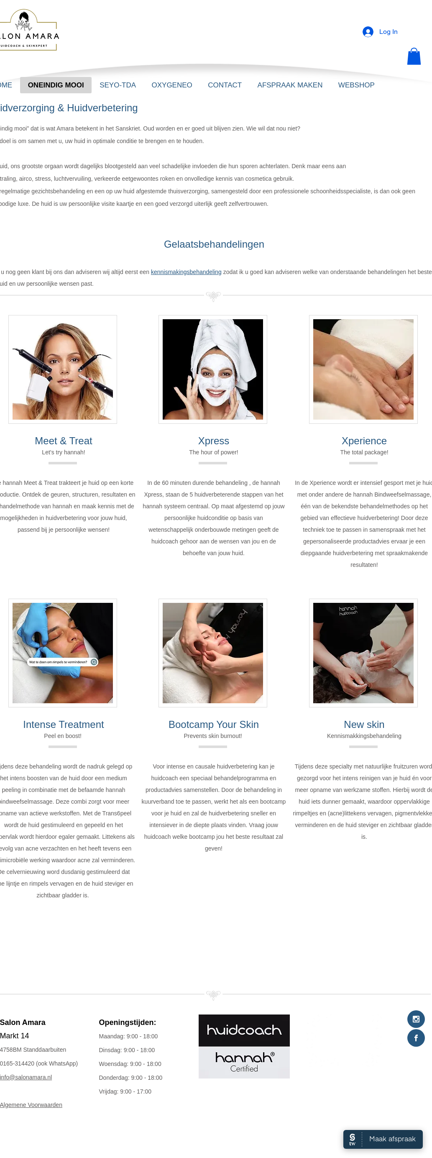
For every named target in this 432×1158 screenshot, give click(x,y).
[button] (414, 56)
